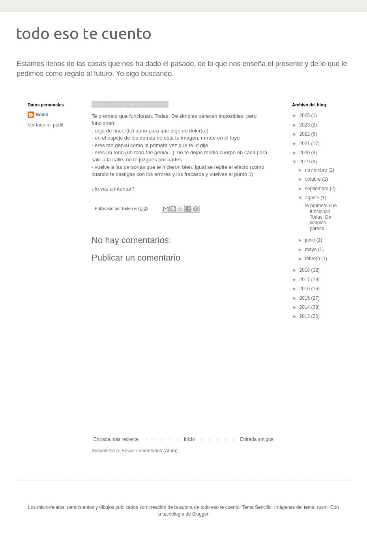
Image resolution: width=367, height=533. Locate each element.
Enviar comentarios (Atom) (150, 451)
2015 (305, 298)
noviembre (316, 170)
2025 (305, 115)
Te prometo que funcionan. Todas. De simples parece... (320, 217)
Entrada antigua (256, 439)
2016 (305, 288)
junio (310, 240)
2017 (305, 279)
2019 (305, 161)
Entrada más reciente (116, 439)
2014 (305, 307)
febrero (313, 258)
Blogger (200, 514)
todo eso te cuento (84, 33)
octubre (313, 179)
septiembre (317, 188)
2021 (305, 143)
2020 (305, 152)
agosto (312, 197)
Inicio (189, 439)
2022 (305, 134)
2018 (305, 270)
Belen (42, 114)
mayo (311, 249)
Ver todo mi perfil (45, 125)
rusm (322, 507)
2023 (305, 125)
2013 (305, 316)
